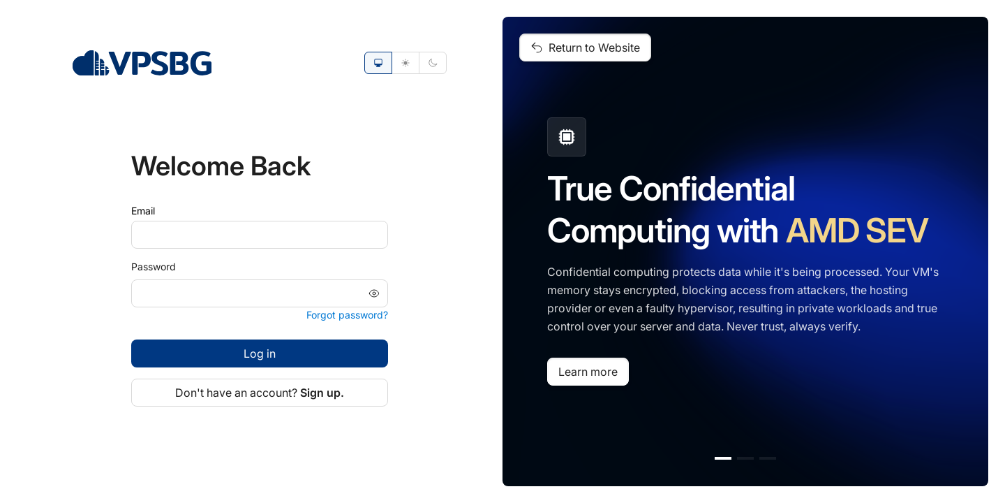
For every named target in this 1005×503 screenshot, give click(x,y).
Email (143, 211)
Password (153, 266)
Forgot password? (347, 315)
